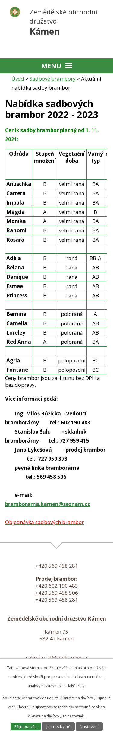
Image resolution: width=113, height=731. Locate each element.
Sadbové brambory (53, 78)
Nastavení (89, 726)
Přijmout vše (25, 726)
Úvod (17, 78)
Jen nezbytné (58, 726)
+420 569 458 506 (56, 592)
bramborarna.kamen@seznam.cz (47, 504)
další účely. (76, 685)
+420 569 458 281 (56, 565)
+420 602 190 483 (56, 585)
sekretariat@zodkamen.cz (56, 657)
